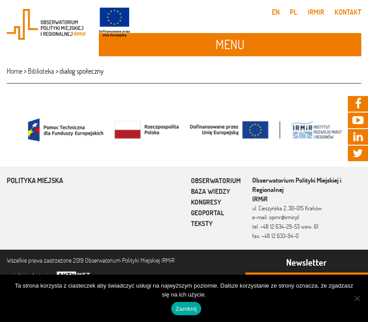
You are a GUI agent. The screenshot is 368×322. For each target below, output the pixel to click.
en (275, 12)
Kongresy (206, 202)
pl (293, 12)
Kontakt (347, 12)
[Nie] (356, 298)
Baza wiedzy (210, 191)
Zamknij (186, 308)
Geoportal (207, 213)
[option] (184, 129)
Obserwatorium (216, 180)
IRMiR (316, 12)
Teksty (202, 223)
